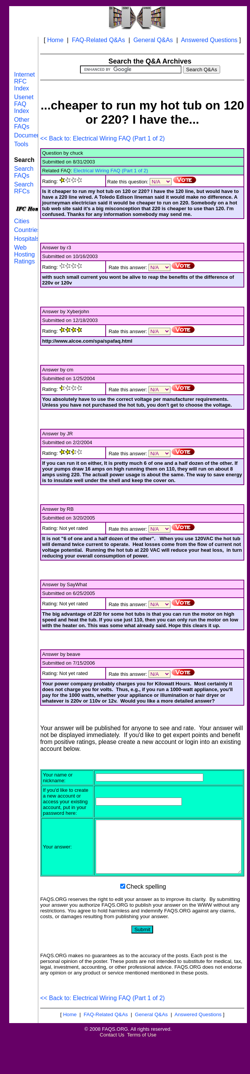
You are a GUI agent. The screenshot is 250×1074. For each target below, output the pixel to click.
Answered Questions (209, 40)
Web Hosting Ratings (24, 254)
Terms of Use (142, 1068)
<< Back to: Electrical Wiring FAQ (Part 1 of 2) (102, 138)
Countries (27, 230)
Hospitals (26, 238)
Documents (29, 135)
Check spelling (146, 920)
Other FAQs (21, 123)
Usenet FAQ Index (24, 104)
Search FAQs (24, 172)
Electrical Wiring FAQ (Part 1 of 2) (111, 170)
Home (55, 40)
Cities (21, 221)
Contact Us (112, 1068)
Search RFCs (24, 188)
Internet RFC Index (24, 81)
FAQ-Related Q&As (98, 40)
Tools (21, 144)
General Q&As (153, 40)
